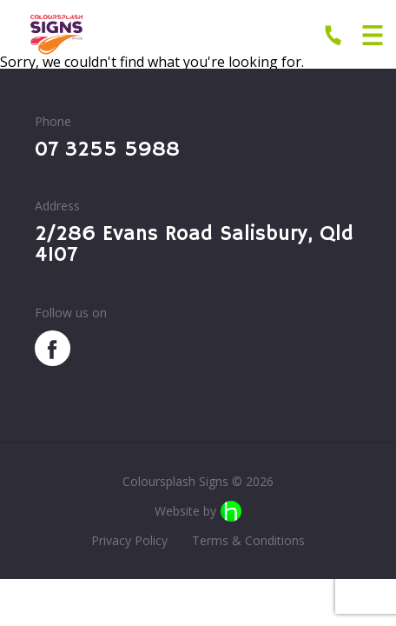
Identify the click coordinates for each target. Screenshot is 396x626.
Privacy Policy (129, 541)
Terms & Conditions (248, 541)
